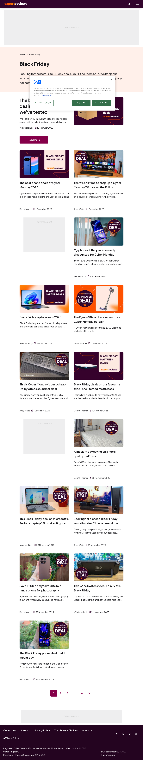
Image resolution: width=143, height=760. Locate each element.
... (75, 693)
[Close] (111, 79)
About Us (87, 730)
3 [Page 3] (68, 693)
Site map (25, 730)
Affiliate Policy (11, 738)
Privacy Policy (42, 730)
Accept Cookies (102, 103)
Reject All (81, 103)
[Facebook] (116, 734)
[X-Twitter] (129, 734)
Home (22, 54)
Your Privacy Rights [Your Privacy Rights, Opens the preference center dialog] (43, 103)
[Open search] (129, 4)
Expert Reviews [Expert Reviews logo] (13, 4)
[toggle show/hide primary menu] (137, 4)
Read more (34, 139)
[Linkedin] (123, 734)
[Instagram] (136, 734)
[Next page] (89, 693)
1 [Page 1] (53, 693)
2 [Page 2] (60, 693)
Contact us (9, 730)
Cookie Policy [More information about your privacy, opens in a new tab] (45, 95)
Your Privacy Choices (66, 730)
